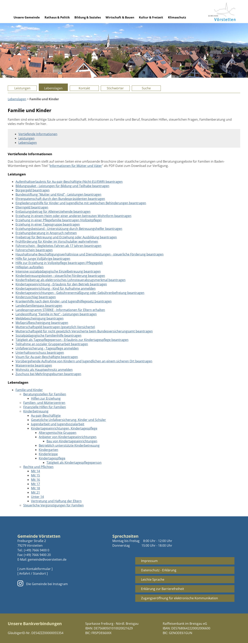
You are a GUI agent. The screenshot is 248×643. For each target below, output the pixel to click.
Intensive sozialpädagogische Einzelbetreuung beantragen (58, 271)
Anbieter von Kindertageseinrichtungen (67, 437)
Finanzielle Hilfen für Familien (44, 407)
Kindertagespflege (52, 458)
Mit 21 (35, 492)
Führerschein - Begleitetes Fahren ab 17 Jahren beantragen (58, 246)
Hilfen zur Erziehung (46, 398)
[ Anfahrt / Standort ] (32, 573)
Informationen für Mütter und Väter (76, 166)
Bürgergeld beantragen (33, 190)
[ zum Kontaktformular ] (35, 569)
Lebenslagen (53, 88)
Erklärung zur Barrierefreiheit (162, 589)
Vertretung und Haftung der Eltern (56, 501)
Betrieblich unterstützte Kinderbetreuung (69, 445)
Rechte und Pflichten (38, 467)
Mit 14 (35, 471)
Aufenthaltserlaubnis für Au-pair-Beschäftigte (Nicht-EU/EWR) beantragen (69, 181)
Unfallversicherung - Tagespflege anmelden (47, 348)
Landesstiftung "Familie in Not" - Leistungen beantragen (56, 314)
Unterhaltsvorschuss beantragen (40, 352)
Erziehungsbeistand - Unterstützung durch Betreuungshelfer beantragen (69, 229)
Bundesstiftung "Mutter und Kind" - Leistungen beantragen (58, 194)
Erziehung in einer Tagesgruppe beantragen (48, 224)
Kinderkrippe (48, 454)
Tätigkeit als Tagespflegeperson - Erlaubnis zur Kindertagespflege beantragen (72, 340)
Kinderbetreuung (35, 411)
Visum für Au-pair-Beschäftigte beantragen (47, 357)
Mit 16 (35, 479)
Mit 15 (35, 475)
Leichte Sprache (152, 579)
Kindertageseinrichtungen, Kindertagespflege (64, 428)
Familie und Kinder (29, 390)
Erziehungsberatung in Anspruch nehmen (46, 233)
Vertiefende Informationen (37, 134)
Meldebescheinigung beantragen (40, 318)
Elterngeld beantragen (32, 207)
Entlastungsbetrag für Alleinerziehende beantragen (53, 211)
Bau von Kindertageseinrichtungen (71, 441)
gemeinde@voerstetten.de (47, 559)
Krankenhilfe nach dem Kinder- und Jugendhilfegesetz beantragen (64, 301)
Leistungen (22, 88)
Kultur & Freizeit (151, 17)
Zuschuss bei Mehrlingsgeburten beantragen (48, 374)
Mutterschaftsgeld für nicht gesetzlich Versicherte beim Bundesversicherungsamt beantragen (84, 331)
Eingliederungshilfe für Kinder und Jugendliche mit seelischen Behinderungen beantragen (81, 203)
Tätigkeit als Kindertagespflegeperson (74, 462)
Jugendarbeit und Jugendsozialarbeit (57, 424)
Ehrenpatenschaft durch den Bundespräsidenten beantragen (60, 199)
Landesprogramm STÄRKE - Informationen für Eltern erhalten (60, 310)
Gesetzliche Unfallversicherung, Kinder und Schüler (68, 420)
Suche (146, 88)
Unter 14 (37, 497)
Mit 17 (35, 484)
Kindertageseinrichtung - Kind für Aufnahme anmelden (56, 288)
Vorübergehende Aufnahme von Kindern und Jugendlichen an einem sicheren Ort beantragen (84, 361)
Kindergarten (48, 450)
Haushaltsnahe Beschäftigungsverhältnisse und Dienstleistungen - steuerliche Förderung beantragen (90, 254)
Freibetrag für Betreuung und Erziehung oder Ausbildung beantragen (66, 237)
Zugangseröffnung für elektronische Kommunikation (179, 598)
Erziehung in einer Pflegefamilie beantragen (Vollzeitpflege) (59, 220)
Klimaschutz (177, 17)
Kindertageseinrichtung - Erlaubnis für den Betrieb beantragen (61, 284)
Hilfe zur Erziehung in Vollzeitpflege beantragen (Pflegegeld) (59, 263)
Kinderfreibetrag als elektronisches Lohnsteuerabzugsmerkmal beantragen (71, 280)
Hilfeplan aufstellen (30, 267)
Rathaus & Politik (57, 17)
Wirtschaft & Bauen (120, 17)
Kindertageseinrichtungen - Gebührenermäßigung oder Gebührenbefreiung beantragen (80, 293)
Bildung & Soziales (87, 17)
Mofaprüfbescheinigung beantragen (42, 323)
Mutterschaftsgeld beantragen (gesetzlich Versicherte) (55, 327)
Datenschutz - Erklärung (158, 570)
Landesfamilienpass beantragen (39, 305)
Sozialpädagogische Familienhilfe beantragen (48, 335)
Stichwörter (115, 88)
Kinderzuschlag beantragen (36, 297)
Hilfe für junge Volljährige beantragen (43, 258)
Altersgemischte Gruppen (57, 432)
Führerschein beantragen (34, 250)
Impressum (149, 561)
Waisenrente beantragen (34, 365)
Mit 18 (35, 488)
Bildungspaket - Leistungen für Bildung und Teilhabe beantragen (62, 186)
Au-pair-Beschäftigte (46, 415)
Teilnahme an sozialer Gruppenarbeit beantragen (52, 344)
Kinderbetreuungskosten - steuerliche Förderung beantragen (60, 276)
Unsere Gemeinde (27, 17)
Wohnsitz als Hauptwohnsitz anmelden (44, 370)
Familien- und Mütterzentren (44, 403)
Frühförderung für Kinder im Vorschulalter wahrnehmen (57, 241)
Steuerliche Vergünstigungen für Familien (53, 505)
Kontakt (84, 88)
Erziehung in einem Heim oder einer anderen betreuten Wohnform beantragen (73, 216)
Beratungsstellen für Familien (44, 394)
